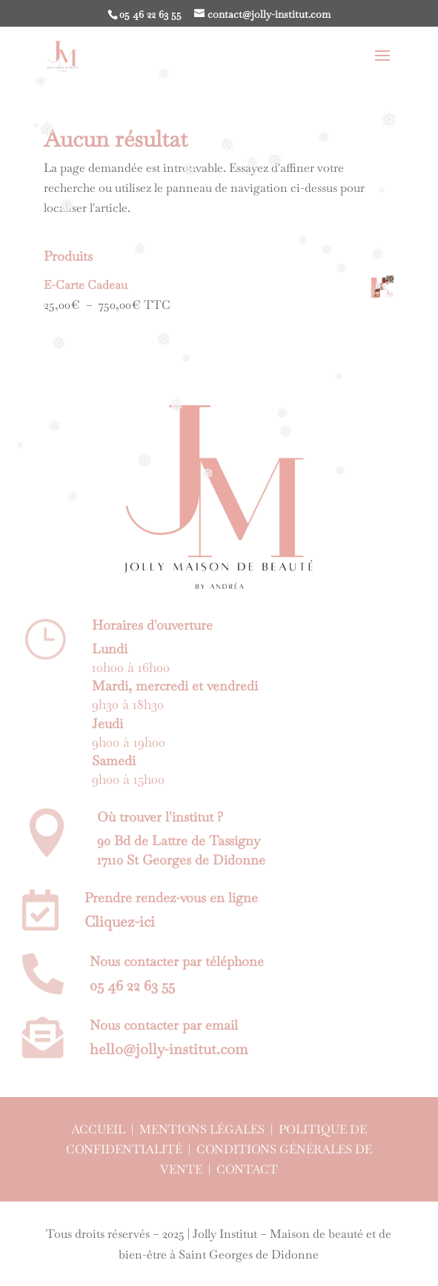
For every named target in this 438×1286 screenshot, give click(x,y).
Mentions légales (202, 1129)
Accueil (98, 1129)
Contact (247, 1169)
